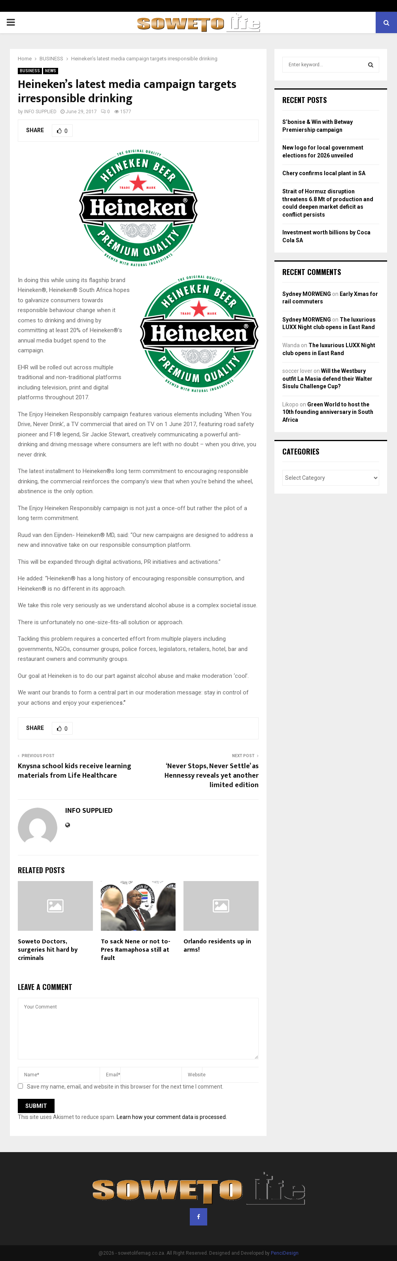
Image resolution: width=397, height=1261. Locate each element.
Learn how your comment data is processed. (172, 1117)
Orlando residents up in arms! (217, 945)
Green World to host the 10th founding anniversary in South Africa (327, 412)
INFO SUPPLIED (40, 111)
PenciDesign (285, 1253)
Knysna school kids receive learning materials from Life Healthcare (74, 771)
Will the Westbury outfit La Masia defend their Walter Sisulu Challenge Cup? (327, 378)
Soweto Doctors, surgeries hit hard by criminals (48, 950)
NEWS (50, 71)
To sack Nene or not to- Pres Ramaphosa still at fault (135, 950)
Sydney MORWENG (306, 294)
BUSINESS (30, 71)
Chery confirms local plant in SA (323, 173)
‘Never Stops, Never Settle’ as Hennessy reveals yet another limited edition (211, 775)
